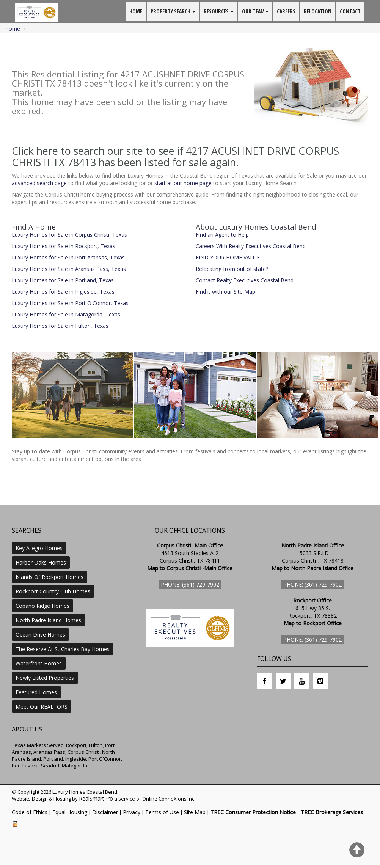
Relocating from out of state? (232, 268)
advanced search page (39, 183)
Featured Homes (36, 692)
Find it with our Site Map (225, 291)
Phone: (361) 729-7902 (190, 584)
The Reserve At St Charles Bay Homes (63, 649)
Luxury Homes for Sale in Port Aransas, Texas (68, 257)
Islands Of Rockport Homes (49, 576)
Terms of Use (162, 812)
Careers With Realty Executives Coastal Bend (251, 246)
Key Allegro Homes (39, 548)
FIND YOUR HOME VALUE (228, 257)
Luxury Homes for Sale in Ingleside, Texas (63, 291)
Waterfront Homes (39, 663)
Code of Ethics (29, 812)
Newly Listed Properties (45, 677)
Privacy (131, 812)
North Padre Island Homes (48, 620)
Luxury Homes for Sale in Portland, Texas (63, 280)
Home (13, 28)
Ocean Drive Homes (40, 634)
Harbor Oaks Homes (41, 562)
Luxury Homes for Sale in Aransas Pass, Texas (69, 268)
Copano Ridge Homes (42, 605)
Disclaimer (105, 812)
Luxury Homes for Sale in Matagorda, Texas (66, 314)
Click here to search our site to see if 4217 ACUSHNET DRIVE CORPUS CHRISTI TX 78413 (175, 156)
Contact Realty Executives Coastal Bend (245, 280)
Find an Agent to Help (222, 234)
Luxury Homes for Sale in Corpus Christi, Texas (69, 234)
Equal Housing (69, 812)
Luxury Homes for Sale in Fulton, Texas (60, 325)
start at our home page (183, 183)
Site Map (195, 812)
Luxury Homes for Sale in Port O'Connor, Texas (70, 303)
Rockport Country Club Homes (53, 591)
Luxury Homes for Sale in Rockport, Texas (63, 246)
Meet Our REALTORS (42, 706)
